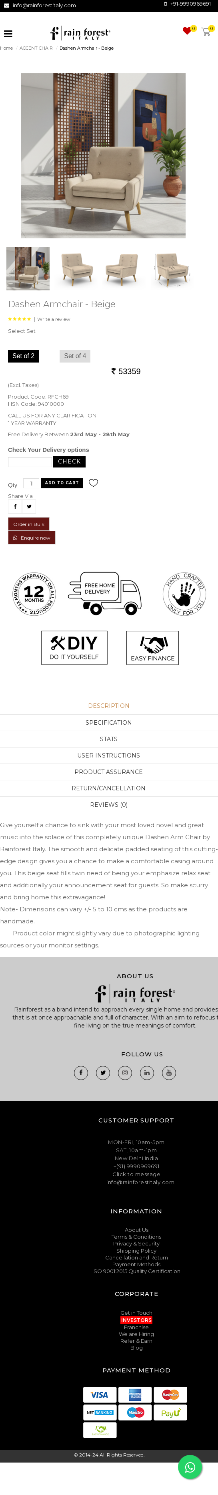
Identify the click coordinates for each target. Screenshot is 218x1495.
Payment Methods (136, 1264)
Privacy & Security (136, 1243)
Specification (109, 722)
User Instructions (108, 755)
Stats (109, 739)
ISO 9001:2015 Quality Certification (136, 1271)
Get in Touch (136, 1313)
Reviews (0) (109, 804)
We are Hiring (136, 1334)
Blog (136, 1347)
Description (109, 705)
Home (6, 48)
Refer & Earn (136, 1341)
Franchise (136, 1327)
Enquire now (31, 538)
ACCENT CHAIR (36, 48)
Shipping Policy (136, 1250)
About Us (136, 1230)
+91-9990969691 (190, 3)
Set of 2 (23, 356)
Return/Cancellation (109, 788)
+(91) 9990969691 (137, 1166)
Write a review (53, 319)
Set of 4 (75, 356)
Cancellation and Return (136, 1257)
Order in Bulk (28, 524)
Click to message (136, 1174)
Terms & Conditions (136, 1236)
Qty (12, 485)
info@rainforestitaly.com (44, 5)
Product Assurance (108, 772)
